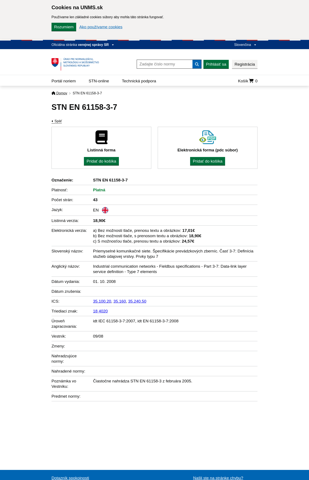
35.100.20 (102, 301)
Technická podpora (139, 81)
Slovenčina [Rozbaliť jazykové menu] (245, 45)
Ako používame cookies (101, 27)
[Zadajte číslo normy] (164, 64)
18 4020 (100, 311)
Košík (248, 81)
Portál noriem (64, 81)
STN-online (99, 81)
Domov (59, 93)
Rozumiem (64, 27)
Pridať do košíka (101, 161)
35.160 (120, 301)
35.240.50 (137, 301)
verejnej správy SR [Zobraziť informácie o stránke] (96, 45)
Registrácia (245, 64)
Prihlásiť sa (216, 64)
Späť (58, 121)
